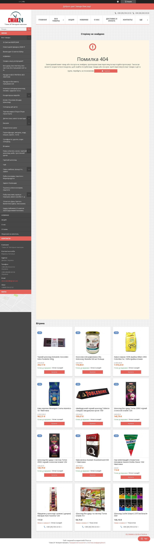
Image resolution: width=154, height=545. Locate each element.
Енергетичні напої (10, 128)
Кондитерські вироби (11, 95)
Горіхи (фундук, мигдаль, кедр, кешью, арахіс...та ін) (14, 133)
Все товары (5, 37)
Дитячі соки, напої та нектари (14, 118)
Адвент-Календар (10, 183)
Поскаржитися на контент (77, 543)
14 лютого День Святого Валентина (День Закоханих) (14, 202)
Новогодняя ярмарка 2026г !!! (14, 47)
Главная (42, 20)
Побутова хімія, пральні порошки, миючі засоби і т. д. (14, 195)
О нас (3, 224)
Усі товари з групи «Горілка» (136, 534)
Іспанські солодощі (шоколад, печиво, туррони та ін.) (14, 89)
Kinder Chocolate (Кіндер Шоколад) (12, 101)
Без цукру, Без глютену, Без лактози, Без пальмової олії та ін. (14, 68)
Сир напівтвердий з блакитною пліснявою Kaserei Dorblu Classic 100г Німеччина (129, 462)
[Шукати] (28, 29)
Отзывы (4, 229)
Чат (144, 539)
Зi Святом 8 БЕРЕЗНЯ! (11, 42)
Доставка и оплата (111, 20)
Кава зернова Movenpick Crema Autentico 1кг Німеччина (54, 409)
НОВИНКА (6, 56)
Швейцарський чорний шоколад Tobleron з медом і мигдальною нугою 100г (92, 409)
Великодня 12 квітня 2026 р (13, 52)
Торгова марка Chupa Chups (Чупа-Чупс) (14, 112)
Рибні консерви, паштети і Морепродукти (13, 177)
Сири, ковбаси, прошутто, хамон (13, 170)
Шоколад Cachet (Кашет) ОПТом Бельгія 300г (130, 515)
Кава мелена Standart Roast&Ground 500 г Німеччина (92, 461)
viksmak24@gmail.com (9, 281)
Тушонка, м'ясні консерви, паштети (13, 189)
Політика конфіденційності (96, 543)
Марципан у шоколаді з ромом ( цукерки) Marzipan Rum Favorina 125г (54, 515)
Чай (4, 165)
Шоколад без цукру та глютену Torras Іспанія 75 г (91, 515)
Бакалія (6, 123)
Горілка (107, 71)
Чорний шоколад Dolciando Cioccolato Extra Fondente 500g (52, 358)
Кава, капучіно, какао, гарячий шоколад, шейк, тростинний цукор (15, 153)
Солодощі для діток (10, 107)
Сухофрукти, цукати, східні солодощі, (13, 140)
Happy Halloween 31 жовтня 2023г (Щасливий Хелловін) (13, 209)
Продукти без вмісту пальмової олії (11, 83)
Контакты (127, 20)
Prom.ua (88, 540)
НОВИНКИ (5, 215)
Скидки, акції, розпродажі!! (13, 61)
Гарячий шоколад (10, 160)
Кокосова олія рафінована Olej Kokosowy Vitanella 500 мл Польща (90, 358)
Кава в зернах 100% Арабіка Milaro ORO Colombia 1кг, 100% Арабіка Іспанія (130, 358)
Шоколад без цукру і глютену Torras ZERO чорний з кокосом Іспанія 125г (52, 461)
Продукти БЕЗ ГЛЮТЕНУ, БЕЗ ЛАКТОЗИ (14, 76)
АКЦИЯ (3, 220)
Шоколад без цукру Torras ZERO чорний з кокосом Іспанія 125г (130, 409)
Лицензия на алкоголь (10, 234)
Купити (54, 372)
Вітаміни (6, 146)
